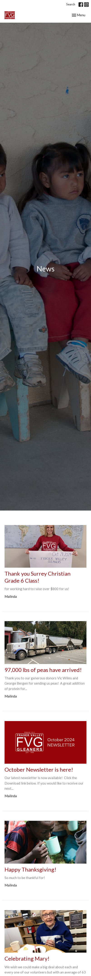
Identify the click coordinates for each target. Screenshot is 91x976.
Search (70, 4)
